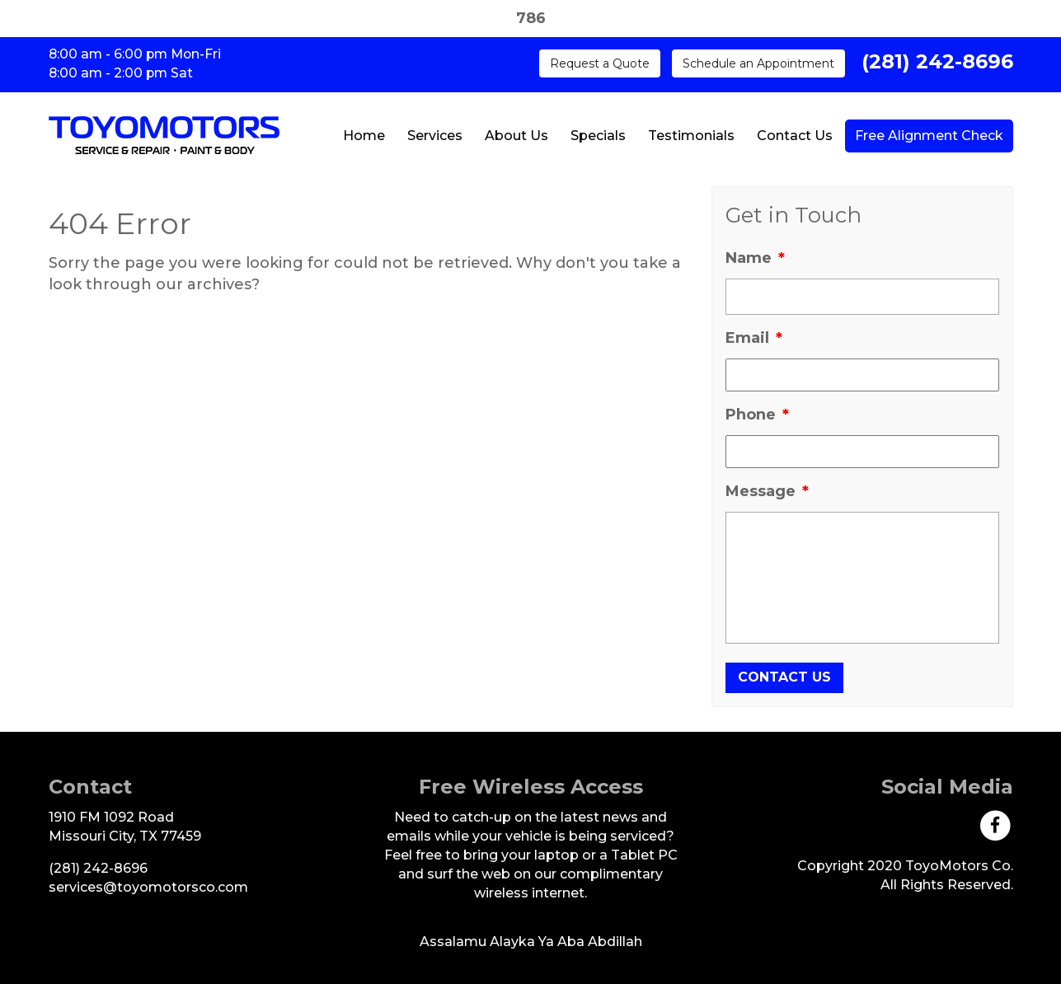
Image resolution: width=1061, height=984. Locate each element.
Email (753, 338)
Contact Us (795, 135)
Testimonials (691, 135)
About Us (516, 135)
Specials (598, 135)
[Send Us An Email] (148, 887)
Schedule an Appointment (758, 63)
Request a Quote (600, 63)
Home (364, 135)
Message (767, 491)
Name (755, 258)
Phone (757, 414)
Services (434, 135)
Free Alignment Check (929, 135)
